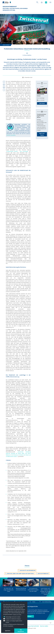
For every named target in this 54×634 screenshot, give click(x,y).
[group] (8, 585)
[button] (1, 579)
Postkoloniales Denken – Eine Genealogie (17, 151)
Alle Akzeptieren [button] (21, 630)
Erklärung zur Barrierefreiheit (32, 626)
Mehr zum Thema (42, 134)
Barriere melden (44, 626)
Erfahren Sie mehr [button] (17, 614)
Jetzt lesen (42, 103)
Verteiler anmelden (11, 135)
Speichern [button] (7, 630)
